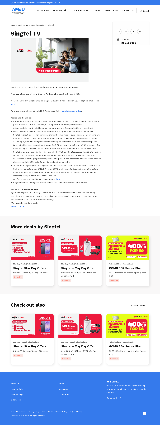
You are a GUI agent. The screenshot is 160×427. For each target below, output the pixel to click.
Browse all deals (138, 306)
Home (13, 25)
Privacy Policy (33, 414)
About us (15, 386)
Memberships (23, 25)
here (13, 104)
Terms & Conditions (18, 414)
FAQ (71, 414)
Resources (63, 391)
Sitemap (79, 414)
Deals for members (38, 25)
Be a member (112, 400)
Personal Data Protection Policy (54, 414)
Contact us (63, 396)
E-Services (16, 402)
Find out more (17, 206)
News (61, 386)
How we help (17, 391)
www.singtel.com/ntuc (70, 111)
